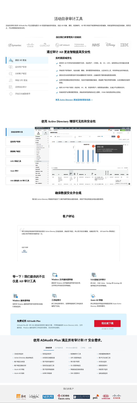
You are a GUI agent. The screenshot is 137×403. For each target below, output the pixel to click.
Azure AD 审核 (19, 369)
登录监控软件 (47, 354)
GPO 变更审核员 (76, 358)
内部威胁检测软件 (104, 354)
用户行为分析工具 (104, 358)
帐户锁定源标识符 (20, 365)
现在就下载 (107, 323)
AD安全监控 (103, 362)
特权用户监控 (103, 369)
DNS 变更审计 (75, 373)
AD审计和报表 (47, 373)
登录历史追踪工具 (48, 365)
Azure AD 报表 (19, 373)
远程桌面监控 (103, 373)
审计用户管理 (75, 362)
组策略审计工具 (76, 354)
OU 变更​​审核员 (76, 365)
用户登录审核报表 (48, 369)
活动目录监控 (18, 354)
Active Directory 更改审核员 (23, 358)
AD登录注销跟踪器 (49, 358)
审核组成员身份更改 (77, 369)
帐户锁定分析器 (19, 362)
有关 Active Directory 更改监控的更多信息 (74, 100)
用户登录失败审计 (48, 362)
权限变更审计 (103, 365)
